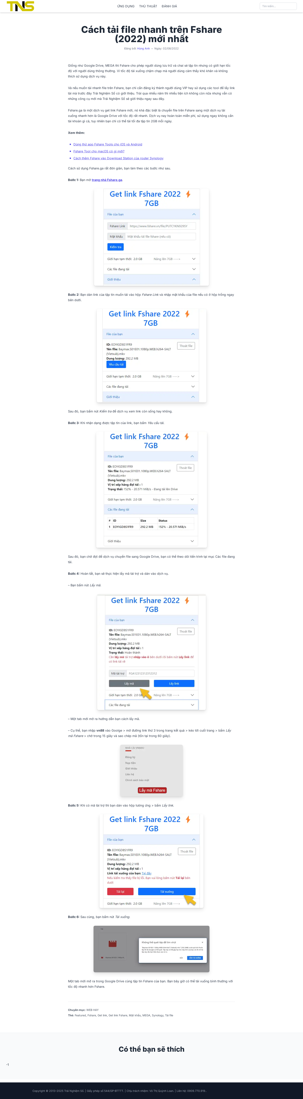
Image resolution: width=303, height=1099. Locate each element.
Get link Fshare (118, 1015)
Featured (80, 1015)
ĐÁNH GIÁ (169, 6)
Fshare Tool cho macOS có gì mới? (98, 151)
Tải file (169, 1015)
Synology (157, 1015)
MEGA (146, 1015)
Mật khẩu (135, 1015)
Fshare (92, 1015)
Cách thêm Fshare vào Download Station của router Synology (118, 158)
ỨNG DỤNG (125, 6)
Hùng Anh (143, 48)
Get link (102, 1015)
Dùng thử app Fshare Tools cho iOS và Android (107, 144)
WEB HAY (92, 1009)
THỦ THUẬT (148, 6)
